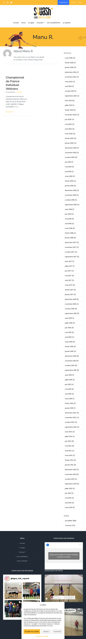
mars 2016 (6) (70, 342)
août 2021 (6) (70, 101)
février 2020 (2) (70, 138)
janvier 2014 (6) (70, 465)
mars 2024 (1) (70, 82)
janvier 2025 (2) (70, 67)
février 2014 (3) (70, 460)
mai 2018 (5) (69, 219)
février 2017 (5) (70, 290)
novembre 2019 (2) (72, 153)
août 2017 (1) (69, 261)
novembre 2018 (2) (72, 195)
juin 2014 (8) (69, 441)
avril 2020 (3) (69, 129)
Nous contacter (22, 561)
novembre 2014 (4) (72, 418)
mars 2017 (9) (70, 285)
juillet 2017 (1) (69, 266)
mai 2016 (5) (69, 332)
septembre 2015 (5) (72, 370)
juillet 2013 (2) (70, 488)
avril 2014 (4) (69, 451)
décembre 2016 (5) (72, 299)
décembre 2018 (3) (72, 190)
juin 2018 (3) (69, 214)
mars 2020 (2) (70, 134)
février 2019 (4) (70, 181)
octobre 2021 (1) (70, 91)
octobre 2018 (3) (71, 200)
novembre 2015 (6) (72, 361)
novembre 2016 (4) (72, 304)
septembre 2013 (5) (72, 484)
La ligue (22, 548)
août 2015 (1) (69, 375)
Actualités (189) (70, 521)
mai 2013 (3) (69, 498)
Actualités (19, 92)
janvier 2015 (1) (70, 408)
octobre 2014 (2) (71, 422)
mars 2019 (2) (70, 176)
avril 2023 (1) (69, 86)
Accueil (22, 543)
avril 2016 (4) (69, 337)
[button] (13, 590)
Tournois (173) (70, 525)
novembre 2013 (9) (72, 474)
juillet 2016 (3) (70, 323)
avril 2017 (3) (69, 280)
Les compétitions (22, 556)
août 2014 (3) (70, 432)
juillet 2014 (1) (70, 436)
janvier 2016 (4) (70, 351)
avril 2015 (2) (69, 394)
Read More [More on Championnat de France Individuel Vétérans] (9, 112)
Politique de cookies (42, 636)
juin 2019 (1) (69, 162)
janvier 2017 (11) (70, 294)
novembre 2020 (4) (72, 115)
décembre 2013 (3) (72, 470)
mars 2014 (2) (70, 455)
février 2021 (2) (70, 110)
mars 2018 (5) (70, 228)
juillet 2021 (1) (69, 105)
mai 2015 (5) (69, 389)
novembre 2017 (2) (72, 247)
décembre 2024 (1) (72, 72)
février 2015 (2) (70, 403)
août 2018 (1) (69, 209)
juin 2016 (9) (69, 328)
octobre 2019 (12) (71, 157)
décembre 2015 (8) (72, 356)
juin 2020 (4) (69, 119)
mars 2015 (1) (69, 399)
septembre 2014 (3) (72, 427)
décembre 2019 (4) (72, 148)
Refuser (46, 631)
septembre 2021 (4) (72, 96)
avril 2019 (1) (69, 172)
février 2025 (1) (70, 63)
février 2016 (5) (70, 347)
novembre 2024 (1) (72, 77)
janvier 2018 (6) (70, 238)
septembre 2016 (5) (72, 313)
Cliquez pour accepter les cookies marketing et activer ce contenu (64, 556)
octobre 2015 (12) (71, 365)
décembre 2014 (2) (72, 413)
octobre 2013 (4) (71, 479)
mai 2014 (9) (69, 446)
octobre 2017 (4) (71, 252)
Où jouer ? (22, 552)
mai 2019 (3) (69, 167)
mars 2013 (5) (70, 507)
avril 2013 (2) (69, 503)
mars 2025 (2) (70, 58)
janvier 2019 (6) (70, 186)
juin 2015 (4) (69, 384)
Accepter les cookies (32, 631)
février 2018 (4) (70, 233)
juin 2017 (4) (69, 271)
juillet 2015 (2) (70, 380)
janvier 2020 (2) (70, 143)
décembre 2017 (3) (72, 242)
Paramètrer (57, 631)
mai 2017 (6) (69, 276)
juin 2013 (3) (69, 493)
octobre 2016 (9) (71, 309)
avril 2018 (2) (69, 224)
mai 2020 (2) (69, 124)
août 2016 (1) (69, 318)
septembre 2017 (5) (72, 257)
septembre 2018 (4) (72, 205)
